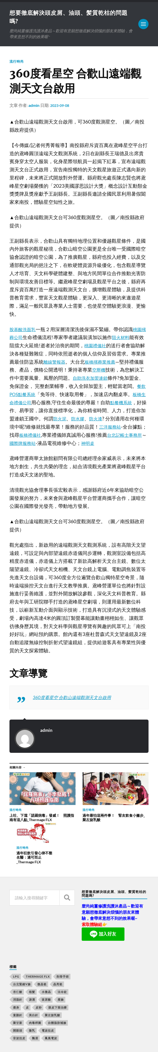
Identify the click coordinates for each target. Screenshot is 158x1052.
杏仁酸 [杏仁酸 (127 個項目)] (17, 943)
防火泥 (80, 419)
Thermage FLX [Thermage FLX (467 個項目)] (38, 927)
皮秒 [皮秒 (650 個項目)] (39, 958)
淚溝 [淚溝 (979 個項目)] (32, 951)
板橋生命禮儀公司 (28, 403)
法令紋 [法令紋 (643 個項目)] (62, 943)
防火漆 (119, 419)
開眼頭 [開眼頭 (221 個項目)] (17, 981)
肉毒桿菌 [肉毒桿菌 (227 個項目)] (35, 974)
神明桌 (130, 444)
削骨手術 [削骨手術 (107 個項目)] (63, 927)
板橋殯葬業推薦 (109, 363)
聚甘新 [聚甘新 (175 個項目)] (17, 974)
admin (33, 106)
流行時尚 (17, 62)
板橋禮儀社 (62, 436)
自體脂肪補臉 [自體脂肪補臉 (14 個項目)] (57, 974)
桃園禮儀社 (101, 346)
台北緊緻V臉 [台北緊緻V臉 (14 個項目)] (22, 935)
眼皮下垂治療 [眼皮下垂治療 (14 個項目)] (57, 958)
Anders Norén (40, 1042)
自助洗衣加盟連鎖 (101, 379)
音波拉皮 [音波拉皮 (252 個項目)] (19, 989)
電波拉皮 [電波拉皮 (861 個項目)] (48, 981)
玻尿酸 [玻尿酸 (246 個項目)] (46, 951)
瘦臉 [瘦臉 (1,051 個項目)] (61, 951)
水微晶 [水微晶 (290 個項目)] (46, 943)
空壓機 (109, 371)
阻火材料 (128, 338)
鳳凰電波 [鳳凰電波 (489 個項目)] (51, 989)
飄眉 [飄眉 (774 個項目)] (35, 989)
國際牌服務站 (63, 444)
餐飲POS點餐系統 (28, 395)
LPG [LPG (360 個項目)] (16, 927)
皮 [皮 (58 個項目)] (27, 958)
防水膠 (99, 419)
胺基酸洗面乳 (24, 330)
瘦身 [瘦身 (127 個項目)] (16, 958)
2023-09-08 (61, 106)
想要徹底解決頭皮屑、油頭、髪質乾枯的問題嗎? (75, 1033)
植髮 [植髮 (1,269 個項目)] (32, 943)
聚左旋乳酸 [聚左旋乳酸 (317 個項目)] (52, 966)
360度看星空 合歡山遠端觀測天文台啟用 (76, 698)
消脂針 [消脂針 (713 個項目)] (17, 951)
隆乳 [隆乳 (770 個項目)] (32, 981)
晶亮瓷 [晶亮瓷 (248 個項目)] (57, 935)
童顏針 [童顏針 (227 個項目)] (17, 966)
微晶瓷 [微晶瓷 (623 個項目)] (42, 935)
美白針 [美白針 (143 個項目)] (33, 966)
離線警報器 (60, 363)
